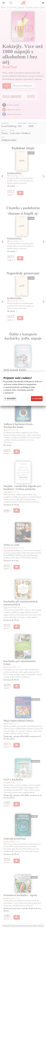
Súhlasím (37, 398)
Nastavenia (10, 398)
